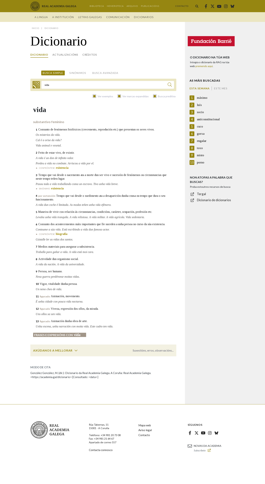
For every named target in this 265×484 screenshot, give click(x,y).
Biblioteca (97, 6)
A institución (63, 17)
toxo (200, 148)
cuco (200, 126)
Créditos (89, 54)
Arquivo (132, 6)
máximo (202, 97)
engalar (201, 141)
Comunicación (118, 17)
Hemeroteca (115, 6)
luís (199, 105)
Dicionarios (143, 17)
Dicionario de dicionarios (214, 200)
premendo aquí (204, 66)
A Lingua (41, 17)
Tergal (201, 194)
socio (200, 112)
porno (200, 162)
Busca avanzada (105, 72)
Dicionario (39, 54)
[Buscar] (170, 85)
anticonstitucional (208, 119)
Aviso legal (145, 430)
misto (200, 155)
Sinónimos (77, 72)
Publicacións (150, 6)
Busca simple (53, 72)
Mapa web (144, 425)
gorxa (200, 133)
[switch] (76, 350)
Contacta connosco (101, 450)
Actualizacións (65, 54)
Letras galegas (90, 17)
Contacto (182, 6)
